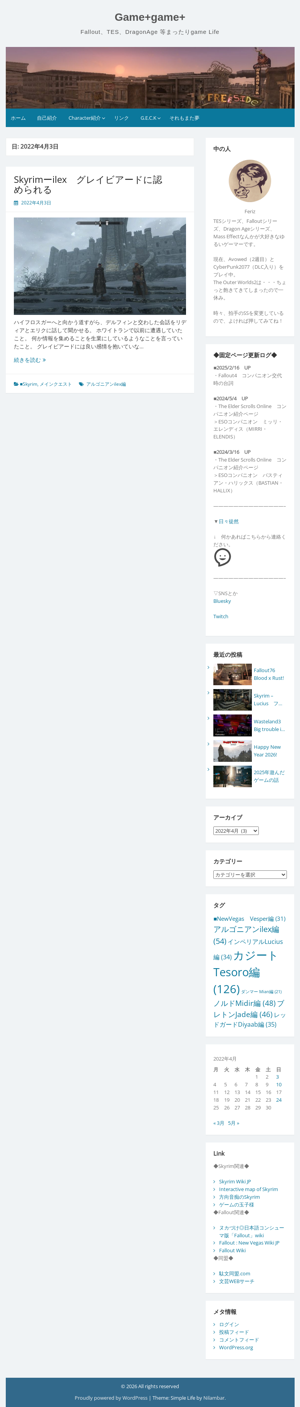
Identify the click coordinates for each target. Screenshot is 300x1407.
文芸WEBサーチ (237, 1281)
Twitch (220, 616)
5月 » (233, 1122)
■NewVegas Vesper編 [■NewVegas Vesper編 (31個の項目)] (249, 918)
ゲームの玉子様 (236, 1204)
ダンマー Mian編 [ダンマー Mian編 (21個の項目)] (261, 991)
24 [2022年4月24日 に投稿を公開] (279, 1099)
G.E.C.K (148, 117)
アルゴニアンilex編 (106, 384)
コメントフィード (239, 1339)
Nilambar (214, 1397)
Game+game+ (150, 17)
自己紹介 (47, 117)
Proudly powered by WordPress (112, 1397)
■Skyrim (28, 384)
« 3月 (219, 1122)
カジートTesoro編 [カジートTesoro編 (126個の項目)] (246, 972)
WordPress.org (236, 1347)
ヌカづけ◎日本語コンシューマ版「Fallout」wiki (251, 1231)
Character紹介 (85, 117)
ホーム (18, 117)
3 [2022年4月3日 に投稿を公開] (277, 1076)
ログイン (229, 1324)
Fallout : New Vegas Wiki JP (249, 1242)
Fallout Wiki (232, 1250)
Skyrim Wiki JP (235, 1181)
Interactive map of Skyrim (248, 1189)
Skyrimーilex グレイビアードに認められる (88, 184)
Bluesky (222, 600)
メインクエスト (56, 384)
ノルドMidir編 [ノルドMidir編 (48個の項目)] (244, 1003)
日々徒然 (229, 521)
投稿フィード (234, 1331)
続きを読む (36, 360)
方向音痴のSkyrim (239, 1196)
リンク (121, 117)
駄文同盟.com (234, 1273)
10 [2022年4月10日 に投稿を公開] (279, 1084)
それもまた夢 (184, 117)
